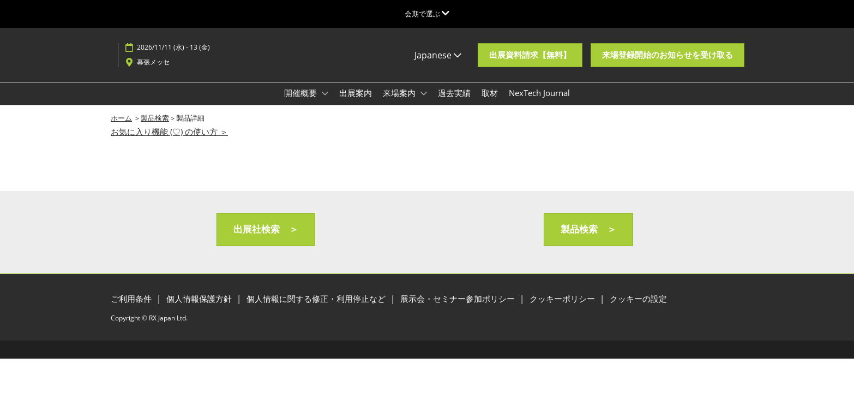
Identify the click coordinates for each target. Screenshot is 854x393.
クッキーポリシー (563, 308)
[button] (530, 65)
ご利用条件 (132, 308)
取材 (490, 103)
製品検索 (155, 128)
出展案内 (355, 103)
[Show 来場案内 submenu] (423, 104)
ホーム (121, 128)
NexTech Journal (539, 103)
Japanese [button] (437, 65)
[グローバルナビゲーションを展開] (427, 14)
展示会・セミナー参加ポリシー (458, 308)
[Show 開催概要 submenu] (325, 104)
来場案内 (400, 103)
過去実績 (454, 103)
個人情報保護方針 (200, 308)
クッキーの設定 (638, 308)
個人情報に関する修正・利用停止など (317, 308)
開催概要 (301, 103)
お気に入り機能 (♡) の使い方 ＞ (169, 141)
